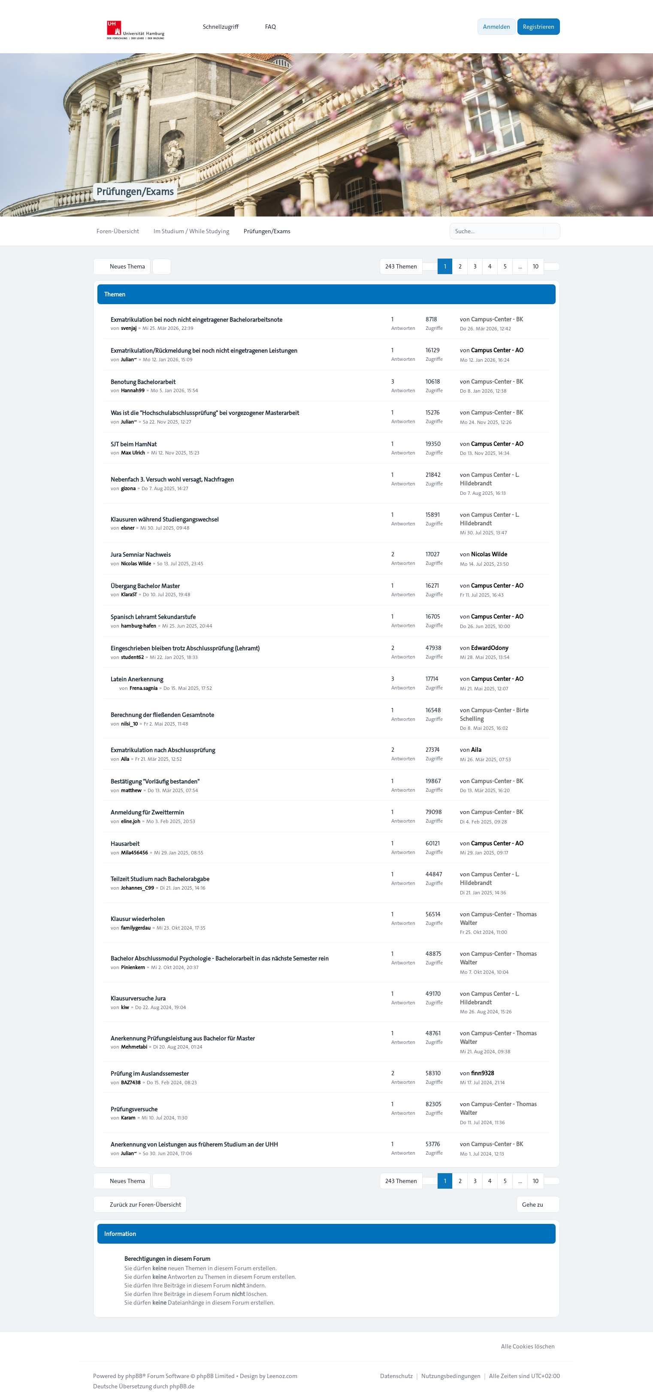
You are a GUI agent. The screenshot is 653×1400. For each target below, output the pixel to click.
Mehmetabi (134, 1046)
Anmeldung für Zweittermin (147, 812)
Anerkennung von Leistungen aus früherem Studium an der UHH (194, 1144)
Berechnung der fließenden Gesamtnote (162, 714)
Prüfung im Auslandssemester (150, 1073)
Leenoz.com (282, 1375)
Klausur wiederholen (138, 918)
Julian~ (129, 358)
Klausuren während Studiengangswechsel (165, 519)
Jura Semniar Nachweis (141, 554)
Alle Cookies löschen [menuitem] (522, 1345)
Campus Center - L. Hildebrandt (489, 479)
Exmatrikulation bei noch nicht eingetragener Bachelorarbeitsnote (196, 319)
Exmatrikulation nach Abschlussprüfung (163, 749)
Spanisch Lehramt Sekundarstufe (153, 616)
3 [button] (475, 266)
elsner (127, 527)
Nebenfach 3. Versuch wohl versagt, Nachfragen (172, 479)
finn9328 (482, 1072)
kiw (125, 1006)
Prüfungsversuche (134, 1108)
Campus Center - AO (497, 349)
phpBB (133, 1375)
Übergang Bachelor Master (145, 585)
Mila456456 (134, 851)
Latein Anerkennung (137, 678)
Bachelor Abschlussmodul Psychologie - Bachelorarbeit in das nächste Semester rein (220, 958)
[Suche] (536, 231)
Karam (128, 1117)
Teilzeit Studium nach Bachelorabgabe (160, 878)
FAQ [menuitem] (265, 26)
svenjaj (128, 327)
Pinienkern (133, 966)
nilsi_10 (129, 723)
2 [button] (460, 266)
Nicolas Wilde (136, 562)
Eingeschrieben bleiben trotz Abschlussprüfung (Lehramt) (185, 648)
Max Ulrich (133, 452)
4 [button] (490, 266)
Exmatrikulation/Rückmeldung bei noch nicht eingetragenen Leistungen (204, 350)
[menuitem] (217, 26)
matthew (131, 789)
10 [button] (535, 266)
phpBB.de (181, 1385)
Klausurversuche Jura (138, 998)
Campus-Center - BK (497, 318)
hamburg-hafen (138, 625)
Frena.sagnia (143, 687)
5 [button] (505, 266)
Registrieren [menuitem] (538, 26)
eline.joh (130, 820)
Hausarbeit (125, 843)
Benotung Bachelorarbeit (143, 381)
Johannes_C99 (137, 887)
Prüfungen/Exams (137, 191)
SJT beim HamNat (134, 443)
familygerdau (136, 927)
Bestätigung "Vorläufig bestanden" (155, 781)
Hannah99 (133, 390)
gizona (128, 487)
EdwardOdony (489, 647)
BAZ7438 (131, 1081)
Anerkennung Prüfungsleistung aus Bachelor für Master (183, 1038)
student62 (132, 656)
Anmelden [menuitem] (496, 26)
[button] (552, 266)
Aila (125, 758)
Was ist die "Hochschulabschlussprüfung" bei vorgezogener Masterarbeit (205, 412)
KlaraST (129, 594)
